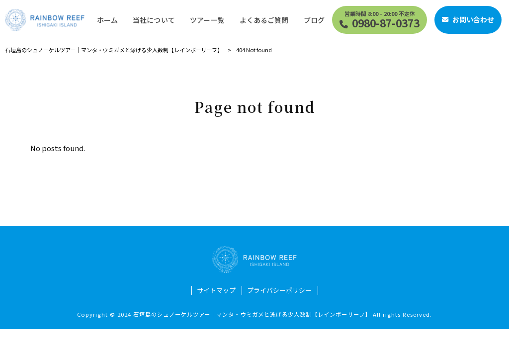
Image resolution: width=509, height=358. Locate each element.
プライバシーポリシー (279, 290)
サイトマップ (216, 290)
